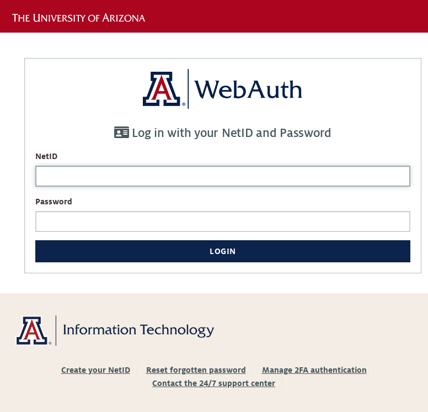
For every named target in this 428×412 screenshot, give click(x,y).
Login (223, 251)
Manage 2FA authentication (314, 370)
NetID (46, 156)
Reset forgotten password (196, 370)
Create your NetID (95, 370)
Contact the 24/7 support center (213, 383)
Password (53, 201)
